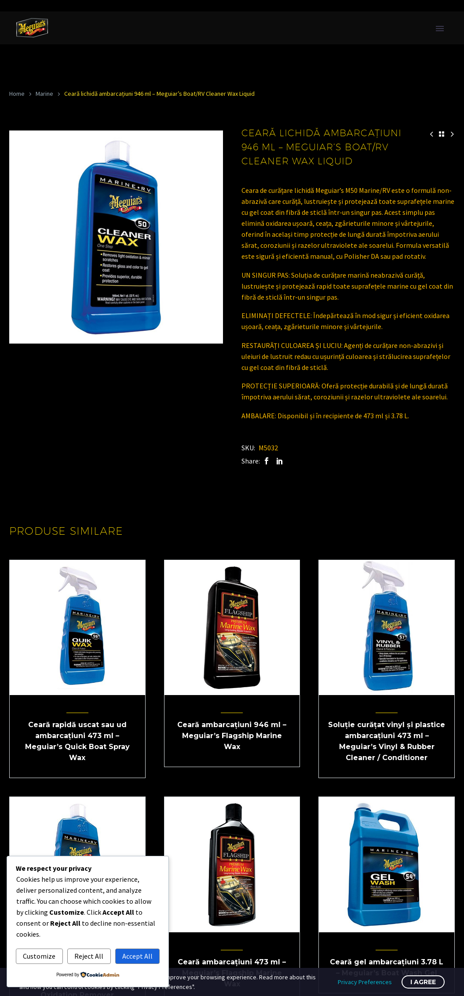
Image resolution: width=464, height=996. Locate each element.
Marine (44, 94)
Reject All (88, 956)
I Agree (423, 982)
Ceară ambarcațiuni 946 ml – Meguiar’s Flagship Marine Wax (231, 736)
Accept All (137, 956)
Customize (39, 956)
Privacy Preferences (365, 982)
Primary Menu (440, 28)
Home (17, 94)
